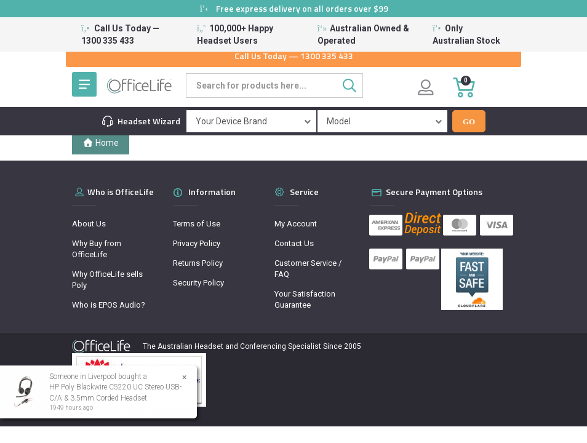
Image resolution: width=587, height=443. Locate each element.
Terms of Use (196, 223)
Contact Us (294, 243)
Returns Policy (198, 263)
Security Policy (198, 282)
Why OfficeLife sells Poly (107, 279)
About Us (89, 223)
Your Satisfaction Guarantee (304, 299)
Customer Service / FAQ (307, 268)
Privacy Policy (196, 243)
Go (469, 121)
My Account (295, 223)
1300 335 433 (326, 55)
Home (100, 143)
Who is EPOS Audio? (108, 304)
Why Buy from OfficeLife (96, 249)
